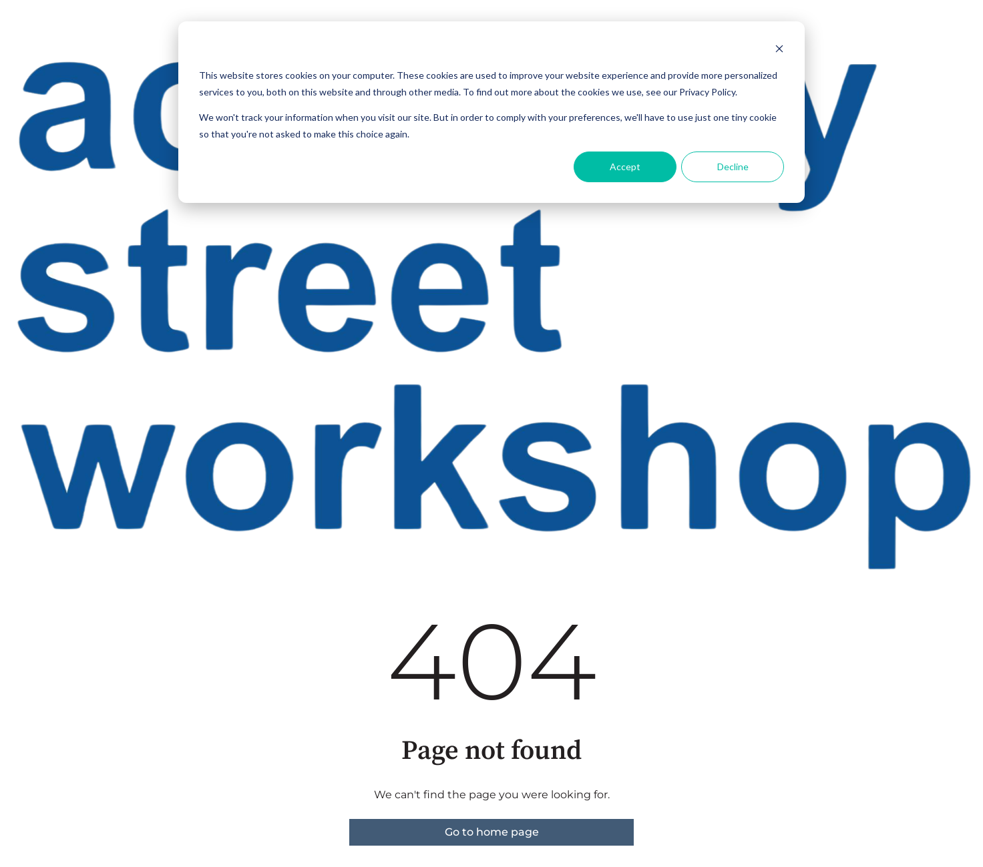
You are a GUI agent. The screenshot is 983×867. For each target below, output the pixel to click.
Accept (625, 166)
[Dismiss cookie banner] (779, 50)
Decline (733, 166)
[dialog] (491, 112)
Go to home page (492, 832)
